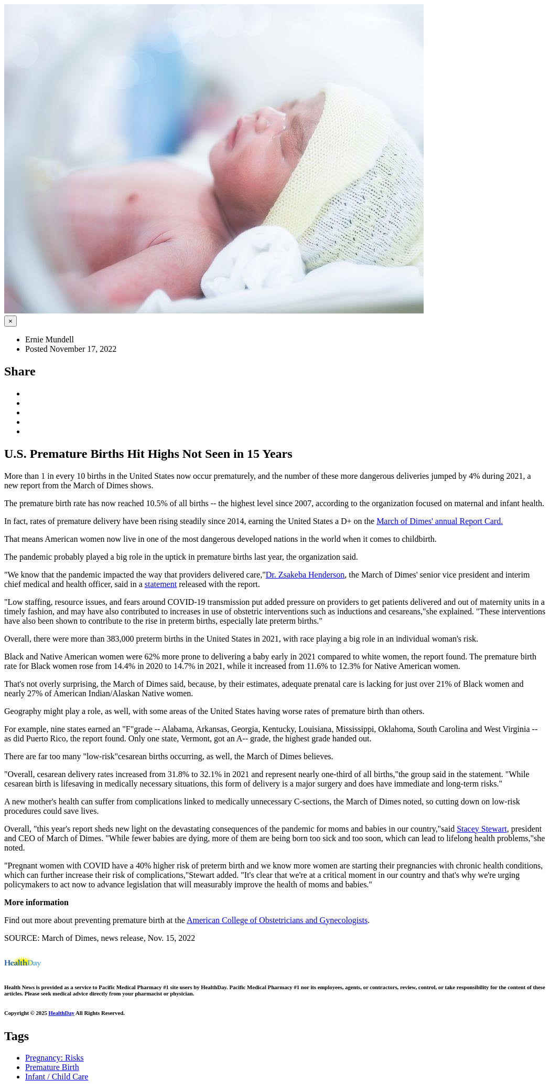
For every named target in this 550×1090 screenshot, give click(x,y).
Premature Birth (52, 1067)
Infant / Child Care (56, 1076)
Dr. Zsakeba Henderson (305, 574)
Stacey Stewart (482, 828)
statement (161, 584)
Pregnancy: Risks (54, 1057)
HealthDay (61, 1013)
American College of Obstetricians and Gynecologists (277, 920)
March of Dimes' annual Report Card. (439, 521)
